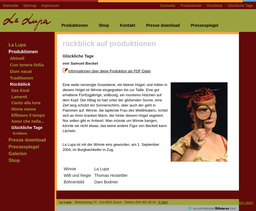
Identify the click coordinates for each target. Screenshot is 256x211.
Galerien (18, 153)
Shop (104, 25)
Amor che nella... (27, 121)
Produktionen (191, 5)
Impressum (50, 5)
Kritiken (20, 133)
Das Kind (20, 90)
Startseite (10, 5)
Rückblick (214, 5)
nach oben (244, 202)
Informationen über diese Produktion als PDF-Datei (109, 71)
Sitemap (29, 5)
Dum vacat (21, 71)
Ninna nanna (23, 109)
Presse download (163, 25)
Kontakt (127, 25)
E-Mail (163, 202)
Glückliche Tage (240, 5)
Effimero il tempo (28, 115)
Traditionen (21, 77)
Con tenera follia (27, 64)
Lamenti (19, 97)
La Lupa (17, 44)
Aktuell (17, 58)
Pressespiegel (204, 25)
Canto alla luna (25, 103)
